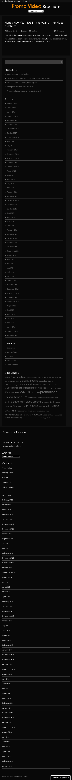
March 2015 (11, 226)
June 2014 (10, 264)
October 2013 (12, 297)
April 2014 (10, 272)
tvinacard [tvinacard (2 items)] (42, 406)
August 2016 (11, 171)
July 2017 (10, 141)
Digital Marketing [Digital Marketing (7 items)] (29, 380)
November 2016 (13, 158)
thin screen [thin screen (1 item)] (47, 402)
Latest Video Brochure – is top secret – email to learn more (28, 78)
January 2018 (12, 120)
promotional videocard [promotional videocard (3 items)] (37, 398)
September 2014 (13, 251)
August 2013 (11, 306)
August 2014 (11, 255)
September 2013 (13, 302)
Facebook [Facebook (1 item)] (20, 384)
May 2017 (10, 146)
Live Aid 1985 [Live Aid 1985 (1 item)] (54, 384)
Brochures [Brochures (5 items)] (26, 377)
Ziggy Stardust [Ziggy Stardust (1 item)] (47, 418)
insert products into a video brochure (20, 87)
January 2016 (12, 196)
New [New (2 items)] (51, 388)
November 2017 (13, 129)
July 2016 (10, 175)
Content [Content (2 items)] (40, 377)
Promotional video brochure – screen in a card (24, 91)
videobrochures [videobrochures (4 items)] (12, 415)
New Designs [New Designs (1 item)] (57, 388)
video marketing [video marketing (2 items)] (16, 418)
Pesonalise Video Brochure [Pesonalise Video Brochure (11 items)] (22, 392)
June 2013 (10, 314)
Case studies (11, 348)
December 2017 (13, 125)
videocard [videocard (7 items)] (37, 414)
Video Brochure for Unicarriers (18, 74)
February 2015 (12, 230)
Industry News (12, 352)
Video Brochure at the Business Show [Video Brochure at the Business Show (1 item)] (38, 411)
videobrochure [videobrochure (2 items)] (22, 411)
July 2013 (10, 310)
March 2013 (11, 327)
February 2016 (12, 192)
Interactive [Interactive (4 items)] (40, 384)
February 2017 (12, 150)
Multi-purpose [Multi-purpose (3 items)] (43, 388)
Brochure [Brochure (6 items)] (16, 377)
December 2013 (13, 289)
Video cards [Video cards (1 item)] (54, 415)
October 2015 (12, 209)
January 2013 (12, 335)
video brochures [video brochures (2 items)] (25, 415)
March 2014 (11, 276)
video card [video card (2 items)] (47, 415)
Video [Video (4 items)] (48, 406)
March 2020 (11, 108)
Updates (34, 31)
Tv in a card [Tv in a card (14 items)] (30, 406)
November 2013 (13, 293)
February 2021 (12, 103)
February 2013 (12, 331)
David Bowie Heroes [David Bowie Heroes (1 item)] (13, 381)
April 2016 (10, 188)
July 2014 (10, 259)
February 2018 (12, 116)
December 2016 (13, 154)
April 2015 (10, 221)
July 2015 (10, 213)
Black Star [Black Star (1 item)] (7, 377)
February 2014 (12, 281)
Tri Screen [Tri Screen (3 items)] (17, 406)
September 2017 (13, 137)
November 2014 (13, 243)
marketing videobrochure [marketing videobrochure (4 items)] (25, 388)
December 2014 (13, 238)
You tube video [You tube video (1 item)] (39, 418)
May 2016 (10, 184)
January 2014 (12, 285)
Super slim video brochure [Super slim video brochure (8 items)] (28, 401)
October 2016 (12, 162)
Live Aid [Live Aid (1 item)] (47, 384)
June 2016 (10, 179)
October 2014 (12, 247)
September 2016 (13, 167)
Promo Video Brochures (21, 776)
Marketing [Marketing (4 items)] (9, 388)
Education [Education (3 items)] (43, 381)
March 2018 (11, 112)
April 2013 (10, 323)
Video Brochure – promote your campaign (22, 82)
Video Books (11, 360)
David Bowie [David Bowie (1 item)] (47, 377)
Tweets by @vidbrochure (11, 446)
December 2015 (13, 200)
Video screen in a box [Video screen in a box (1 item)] (28, 418)
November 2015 (13, 205)
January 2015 (12, 234)
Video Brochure (12, 365)
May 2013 (10, 318)
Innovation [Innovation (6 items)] (29, 384)
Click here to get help (60, 778)
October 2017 (12, 133)
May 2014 (10, 268)
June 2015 (10, 217)
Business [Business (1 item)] (34, 377)
